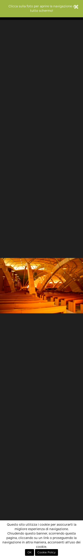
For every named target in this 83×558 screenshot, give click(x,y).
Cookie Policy (46, 552)
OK (29, 552)
